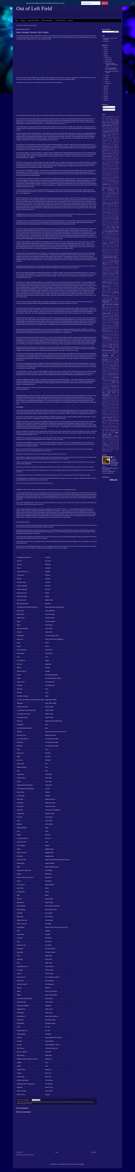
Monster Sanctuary (108, 298)
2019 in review (105, 119)
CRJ (116, 193)
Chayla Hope (108, 180)
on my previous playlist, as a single (38, 152)
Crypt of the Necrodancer (111, 194)
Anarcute (103, 137)
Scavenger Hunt (105, 365)
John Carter (116, 266)
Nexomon (111, 310)
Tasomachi (115, 396)
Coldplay (109, 187)
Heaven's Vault (109, 246)
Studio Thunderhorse (115, 385)
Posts (105, 107)
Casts (103, 175)
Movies (104, 301)
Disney (105, 203)
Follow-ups (115, 222)
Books (117, 162)
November (107, 59)
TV (114, 424)
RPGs (117, 360)
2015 (105, 98)
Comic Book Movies (107, 188)
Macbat (109, 280)
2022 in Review (23, 1102)
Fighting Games (105, 219)
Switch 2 (110, 395)
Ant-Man (114, 140)
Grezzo (103, 240)
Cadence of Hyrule (108, 169)
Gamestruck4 (104, 228)
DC (107, 197)
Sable (103, 362)
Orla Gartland (116, 322)
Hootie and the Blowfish (112, 250)
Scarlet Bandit (114, 364)
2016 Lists (115, 116)
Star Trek (117, 380)
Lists (110, 276)
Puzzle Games (113, 344)
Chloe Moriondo (115, 181)
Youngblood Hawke (113, 449)
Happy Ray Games (107, 244)
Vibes (116, 429)
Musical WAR (108, 306)
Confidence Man (114, 191)
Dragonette (109, 206)
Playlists (23, 20)
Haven (103, 246)
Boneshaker (111, 162)
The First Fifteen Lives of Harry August (109, 407)
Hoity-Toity (104, 250)
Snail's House (20, 1103)
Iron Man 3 (115, 260)
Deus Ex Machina (113, 200)
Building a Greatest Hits (106, 168)
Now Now (115, 316)
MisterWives (105, 295)
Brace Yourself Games (113, 163)
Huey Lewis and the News (110, 253)
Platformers (114, 335)
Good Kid (117, 234)
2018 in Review (114, 118)
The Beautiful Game (112, 402)
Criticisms (110, 193)
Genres (117, 231)
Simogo (114, 371)
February (107, 83)
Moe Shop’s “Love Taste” (55, 413)
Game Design (111, 227)
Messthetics (115, 289)
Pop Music (109, 340)
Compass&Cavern (105, 191)
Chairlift (115, 177)
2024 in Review (115, 122)
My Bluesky (106, 41)
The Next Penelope (106, 414)
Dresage (37, 1102)
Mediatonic (109, 288)
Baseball (104, 150)
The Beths (113, 404)
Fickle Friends (114, 218)
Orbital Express (109, 322)
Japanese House (111, 264)
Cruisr (103, 194)
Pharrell (115, 332)
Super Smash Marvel (108, 392)
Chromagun (115, 183)
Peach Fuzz (116, 331)
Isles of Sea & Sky (105, 261)
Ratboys (103, 349)
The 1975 (104, 401)
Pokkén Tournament (113, 338)
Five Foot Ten (112, 219)
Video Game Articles (47, 20)
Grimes (109, 240)
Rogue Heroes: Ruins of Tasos (109, 358)
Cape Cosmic (104, 171)
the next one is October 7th (29, 399)
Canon (115, 169)
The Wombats (105, 416)
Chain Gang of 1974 (109, 177)
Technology (114, 398)
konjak (108, 270)
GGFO (109, 233)
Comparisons (111, 190)
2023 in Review (107, 122)
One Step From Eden (111, 320)
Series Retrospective (112, 368)
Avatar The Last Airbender (112, 144)
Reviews (105, 355)
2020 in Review (113, 119)
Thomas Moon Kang (113, 416)
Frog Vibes (104, 225)
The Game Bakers (105, 408)
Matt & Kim (111, 286)
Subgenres (113, 386)
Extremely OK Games (106, 215)
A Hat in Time (105, 127)
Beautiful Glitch (109, 155)
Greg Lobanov (114, 239)
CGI (103, 177)
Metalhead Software (106, 291)
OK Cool (103, 320)
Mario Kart (104, 285)
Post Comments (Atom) (28, 1154)
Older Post (93, 1152)
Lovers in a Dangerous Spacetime (108, 279)
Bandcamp (29, 1102)
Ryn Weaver (114, 361)
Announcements (105, 140)
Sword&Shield (116, 395)
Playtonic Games (112, 337)
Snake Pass (109, 376)
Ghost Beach (114, 233)
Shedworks (104, 370)
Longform (110, 277)
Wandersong (109, 437)
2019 (105, 90)
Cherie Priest (115, 180)
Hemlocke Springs (111, 247)
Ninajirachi (115, 312)
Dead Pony (112, 197)
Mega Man (109, 289)
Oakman (104, 318)
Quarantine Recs (106, 346)
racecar (105, 347)
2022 (105, 55)
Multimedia (117, 301)
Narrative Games (106, 307)
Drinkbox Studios (105, 208)
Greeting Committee (106, 239)
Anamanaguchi (114, 135)
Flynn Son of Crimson (106, 222)
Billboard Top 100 (106, 158)
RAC (118, 346)
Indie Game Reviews (33, 20)
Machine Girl (115, 280)
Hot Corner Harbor (60, 20)
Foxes (41, 1102)
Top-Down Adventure (114, 420)
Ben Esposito (116, 155)
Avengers (104, 146)
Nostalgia (117, 315)
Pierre (103, 335)
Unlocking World (105, 427)
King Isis (103, 270)
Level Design (110, 274)
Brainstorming (104, 165)
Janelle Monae (110, 263)
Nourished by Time (108, 316)
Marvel (104, 286)
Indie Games (108, 257)
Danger (113, 196)
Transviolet (104, 423)
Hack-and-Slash (110, 243)
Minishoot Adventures (111, 294)
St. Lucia (111, 380)
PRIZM (116, 343)
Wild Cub (109, 440)
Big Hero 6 (114, 156)
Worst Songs (111, 443)
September (107, 61)
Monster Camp (109, 297)
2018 (105, 92)
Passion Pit (104, 331)
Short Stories (111, 370)
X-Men (105, 445)
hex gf (110, 249)
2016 (105, 96)
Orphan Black (108, 323)
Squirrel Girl (105, 380)
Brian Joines (111, 165)
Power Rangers (105, 343)
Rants (116, 347)
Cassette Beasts (105, 174)
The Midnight (111, 411)
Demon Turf (112, 199)
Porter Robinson (114, 341)
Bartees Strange (114, 149)
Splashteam (106, 379)
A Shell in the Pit (105, 128)
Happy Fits (117, 243)
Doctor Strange (110, 205)
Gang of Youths (46, 1102)
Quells (113, 346)
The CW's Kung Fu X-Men (112, 405)
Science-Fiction (113, 365)
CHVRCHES (105, 184)
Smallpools (111, 374)
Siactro (103, 371)
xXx (114, 445)
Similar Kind (109, 371)
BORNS (105, 163)
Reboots (113, 349)
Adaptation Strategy (114, 129)
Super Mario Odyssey (112, 388)
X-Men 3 (110, 445)
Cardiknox (117, 171)
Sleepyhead (104, 374)
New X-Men (115, 309)
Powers (111, 343)
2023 (105, 53)
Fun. (108, 225)
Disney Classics (113, 203)
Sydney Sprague (107, 396)
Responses (114, 352)
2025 (105, 49)
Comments (106, 109)
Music (76, 1102)
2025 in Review (107, 124)
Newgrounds (104, 310)
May (106, 77)
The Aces (112, 401)
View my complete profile (108, 473)
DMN (103, 205)
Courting (103, 193)
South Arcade (108, 377)
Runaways (106, 361)
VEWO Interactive (109, 429)
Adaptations (106, 131)
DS (111, 208)
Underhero (108, 426)
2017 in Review (105, 118)
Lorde (115, 277)
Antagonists (104, 141)
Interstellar (104, 260)
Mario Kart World (113, 285)
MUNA (72, 1102)
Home (16, 20)
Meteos (109, 292)
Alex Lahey (111, 132)
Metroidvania (116, 292)
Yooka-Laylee (110, 448)
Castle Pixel (114, 174)
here (61, 77)
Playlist (91, 1102)
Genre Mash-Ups (109, 231)
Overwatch (104, 326)
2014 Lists (109, 116)
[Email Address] (90, 3)
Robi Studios (114, 357)
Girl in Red (104, 234)
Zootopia (108, 451)
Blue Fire (115, 160)
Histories (115, 249)
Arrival (115, 141)
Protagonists (104, 344)
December (107, 57)
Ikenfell (110, 255)
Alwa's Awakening (113, 134)
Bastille (33, 1102)
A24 (110, 128)
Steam (113, 382)
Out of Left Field (34, 8)
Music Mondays (80, 1102)
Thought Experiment (107, 417)
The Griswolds (113, 408)
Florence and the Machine (112, 221)
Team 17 (108, 398)
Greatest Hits (114, 237)
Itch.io (112, 261)
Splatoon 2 (117, 379)
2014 (105, 100)
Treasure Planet (111, 423)
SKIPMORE (115, 373)
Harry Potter (115, 244)
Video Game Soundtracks (109, 430)
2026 (105, 47)
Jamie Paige (52, 1102)
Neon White (108, 309)
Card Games (111, 171)
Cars (112, 172)
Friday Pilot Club (113, 224)
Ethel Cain (104, 213)
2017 (105, 94)
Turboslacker (109, 424)
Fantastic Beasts (110, 216)
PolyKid (103, 340)
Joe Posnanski (109, 266)
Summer (25, 1103)
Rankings (110, 347)
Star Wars (106, 382)
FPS (108, 224)
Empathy (115, 212)
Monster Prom (116, 297)
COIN (103, 187)
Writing (117, 443)
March (106, 81)
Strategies (107, 385)
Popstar (107, 341)
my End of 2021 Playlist (51, 337)
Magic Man (114, 282)
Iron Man (109, 260)
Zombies (103, 451)
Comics (117, 188)
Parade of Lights (113, 329)
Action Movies (106, 129)
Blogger (82, 1164)
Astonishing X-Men (105, 143)
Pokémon (105, 338)
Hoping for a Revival (106, 252)
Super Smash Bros (112, 391)
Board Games (105, 162)
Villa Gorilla (114, 434)
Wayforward (116, 437)
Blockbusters (104, 159)
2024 (105, 51)
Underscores (114, 426)
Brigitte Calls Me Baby (112, 166)
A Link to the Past (113, 127)
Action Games (116, 128)
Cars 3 (116, 172)
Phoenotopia (104, 334)
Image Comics (116, 255)
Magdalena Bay (67, 1102)
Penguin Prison (107, 332)
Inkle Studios (114, 258)
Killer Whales (114, 269)
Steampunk (104, 383)
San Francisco (73, 381)
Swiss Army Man (114, 393)
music (22, 319)
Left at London (111, 271)
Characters (113, 178)
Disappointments (115, 202)
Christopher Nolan (107, 183)
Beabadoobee (111, 153)
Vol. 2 (111, 436)
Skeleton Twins (109, 373)
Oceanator (111, 318)
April (106, 79)
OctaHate (108, 319)
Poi (118, 337)
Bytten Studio (116, 168)
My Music (70, 20)
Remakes (108, 352)
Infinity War (108, 258)
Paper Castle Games (112, 328)
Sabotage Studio (109, 362)
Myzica (115, 306)
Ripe (110, 357)
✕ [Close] (133, 3)
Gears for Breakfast (110, 230)
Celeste (115, 175)
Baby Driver (111, 146)
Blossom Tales (111, 159)
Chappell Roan (105, 178)
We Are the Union (107, 439)
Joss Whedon (106, 267)
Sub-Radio (106, 386)
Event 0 (110, 213)
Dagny (108, 196)
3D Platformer (107, 125)
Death (108, 199)
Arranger (110, 141)
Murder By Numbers (113, 303)
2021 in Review (105, 121)
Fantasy (107, 218)
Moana (111, 295)
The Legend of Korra (111, 410)
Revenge (114, 353)
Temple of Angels (110, 399)
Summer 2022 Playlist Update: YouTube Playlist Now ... (111, 65)
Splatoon (111, 379)
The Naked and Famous (112, 413)
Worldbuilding (104, 443)
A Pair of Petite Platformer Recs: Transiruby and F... (111, 68)
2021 (105, 86)
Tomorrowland (104, 420)
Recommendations (107, 350)
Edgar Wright (110, 209)
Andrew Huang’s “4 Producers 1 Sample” (48, 426)
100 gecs (104, 116)
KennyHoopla (107, 269)
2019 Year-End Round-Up (81, 318)
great (19, 319)
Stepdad (109, 383)
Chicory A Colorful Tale (106, 181)
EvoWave (115, 213)
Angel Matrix (110, 137)
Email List (110, 212)
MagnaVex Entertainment (107, 283)
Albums (105, 132)
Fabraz (114, 215)
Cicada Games (114, 184)
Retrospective (105, 353)
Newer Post (19, 1152)
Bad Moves (110, 147)
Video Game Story (106, 432)
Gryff (115, 240)
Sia (116, 370)
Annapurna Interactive (112, 138)
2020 (105, 88)
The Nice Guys (114, 414)
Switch (104, 395)
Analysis (104, 136)
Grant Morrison (106, 236)
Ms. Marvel (111, 301)
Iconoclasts (104, 255)
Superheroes (105, 394)
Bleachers (115, 158)
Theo (113, 457)
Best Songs (107, 156)
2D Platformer (115, 124)
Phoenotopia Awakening (112, 334)
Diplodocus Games (106, 202)
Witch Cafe (29, 1103)
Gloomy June (110, 234)
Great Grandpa (107, 237)
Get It (105, 233)
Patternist (111, 331)
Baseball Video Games (112, 150)
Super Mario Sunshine (106, 389)
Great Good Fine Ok (115, 236)
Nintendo (104, 313)
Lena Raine (110, 273)
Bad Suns (117, 147)
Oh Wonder (114, 319)
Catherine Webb (109, 175)
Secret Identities (105, 367)
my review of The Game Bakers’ (55, 311)
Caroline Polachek (106, 172)
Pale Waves (87, 1102)
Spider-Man (116, 377)
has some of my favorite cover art (59, 449)
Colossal (115, 187)
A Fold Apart (115, 125)
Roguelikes (104, 360)
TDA (103, 398)
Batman (109, 152)
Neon (113, 307)
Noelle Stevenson (109, 315)
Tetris (116, 399)
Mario (115, 283)
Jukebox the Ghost (60, 1102)
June (106, 75)
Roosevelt (112, 359)
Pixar (108, 335)
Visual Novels (105, 436)
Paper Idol (104, 329)
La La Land (113, 270)
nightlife (109, 312)
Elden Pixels (111, 210)
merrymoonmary (70, 1164)
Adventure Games (115, 131)
